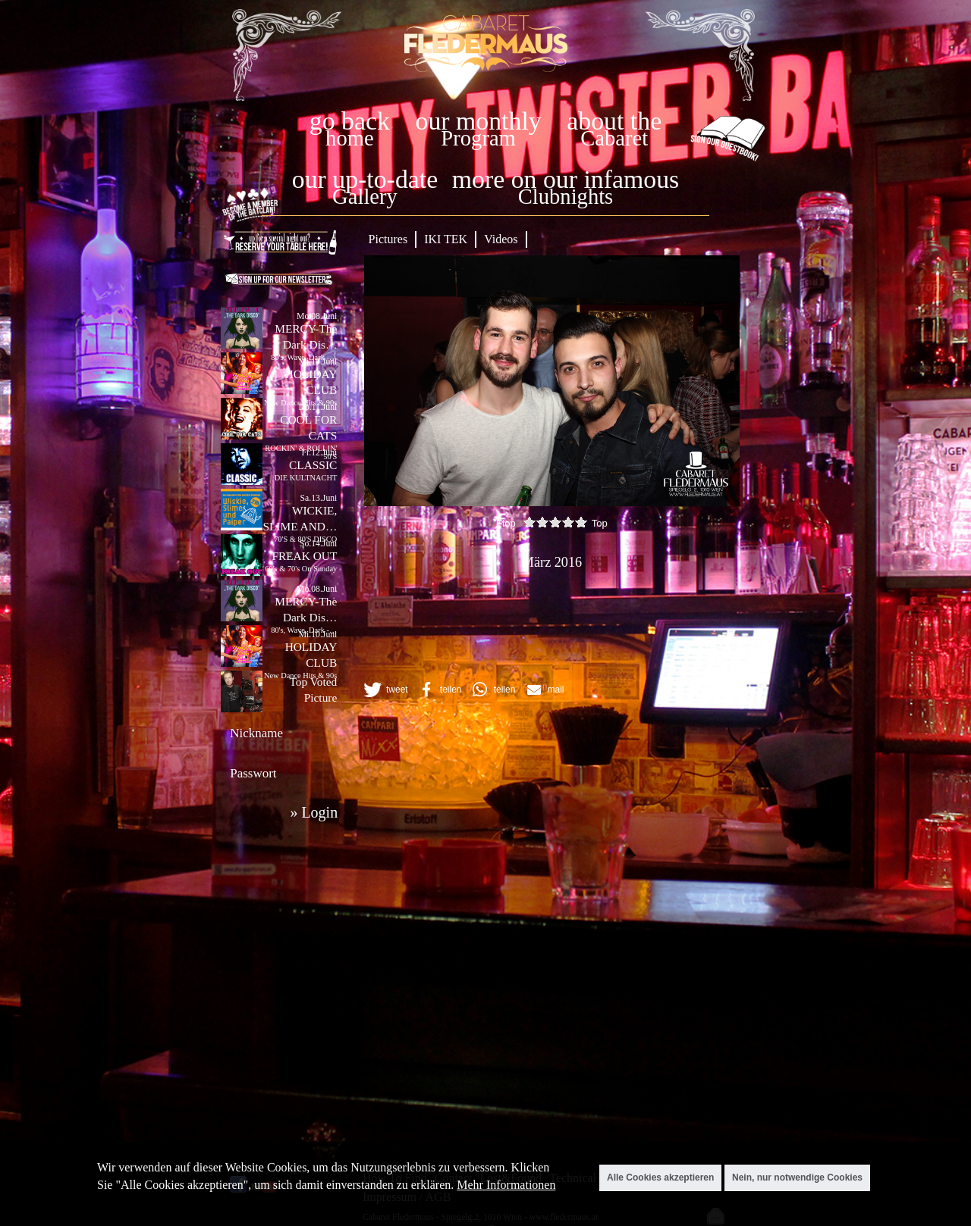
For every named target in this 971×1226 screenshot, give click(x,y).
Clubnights (566, 196)
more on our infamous (565, 179)
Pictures (388, 239)
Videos (500, 239)
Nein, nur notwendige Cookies (797, 1177)
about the (614, 121)
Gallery (365, 196)
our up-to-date (365, 179)
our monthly (479, 121)
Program (478, 138)
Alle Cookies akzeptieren (660, 1177)
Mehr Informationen (506, 1184)
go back (350, 121)
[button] (384, 689)
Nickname (256, 733)
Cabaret (614, 138)
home (349, 138)
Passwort (253, 773)
